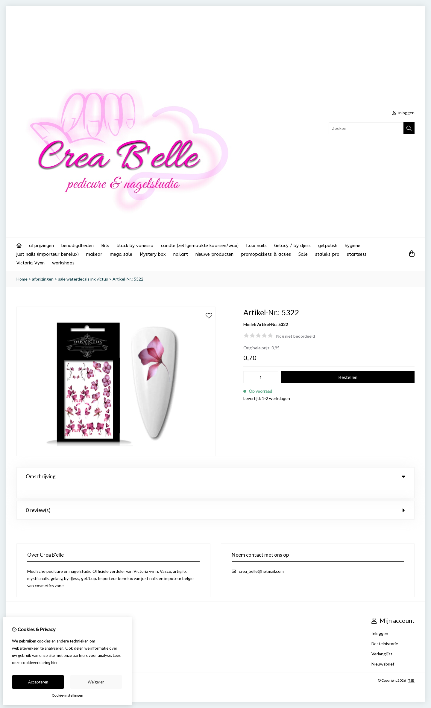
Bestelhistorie (384, 631)
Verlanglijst (381, 641)
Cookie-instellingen (67, 695)
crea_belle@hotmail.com (261, 558)
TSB (411, 668)
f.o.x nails (256, 245)
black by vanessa (135, 245)
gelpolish (327, 245)
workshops (63, 263)
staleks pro (327, 254)
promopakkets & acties (266, 254)
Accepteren (38, 682)
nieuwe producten (214, 254)
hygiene (352, 245)
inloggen (403, 112)
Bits (105, 245)
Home (22, 278)
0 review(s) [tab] (215, 498)
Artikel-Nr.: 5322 (128, 278)
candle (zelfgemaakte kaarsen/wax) (200, 245)
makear (94, 254)
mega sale (121, 254)
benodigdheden (77, 245)
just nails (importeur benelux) (47, 254)
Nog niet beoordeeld (295, 336)
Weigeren (96, 682)
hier (54, 662)
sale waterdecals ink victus (83, 278)
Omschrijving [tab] (215, 476)
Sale (303, 254)
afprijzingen (41, 245)
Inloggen (379, 621)
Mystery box (153, 254)
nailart (180, 254)
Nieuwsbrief (382, 651)
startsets (357, 254)
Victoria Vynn (30, 263)
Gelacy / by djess (292, 245)
